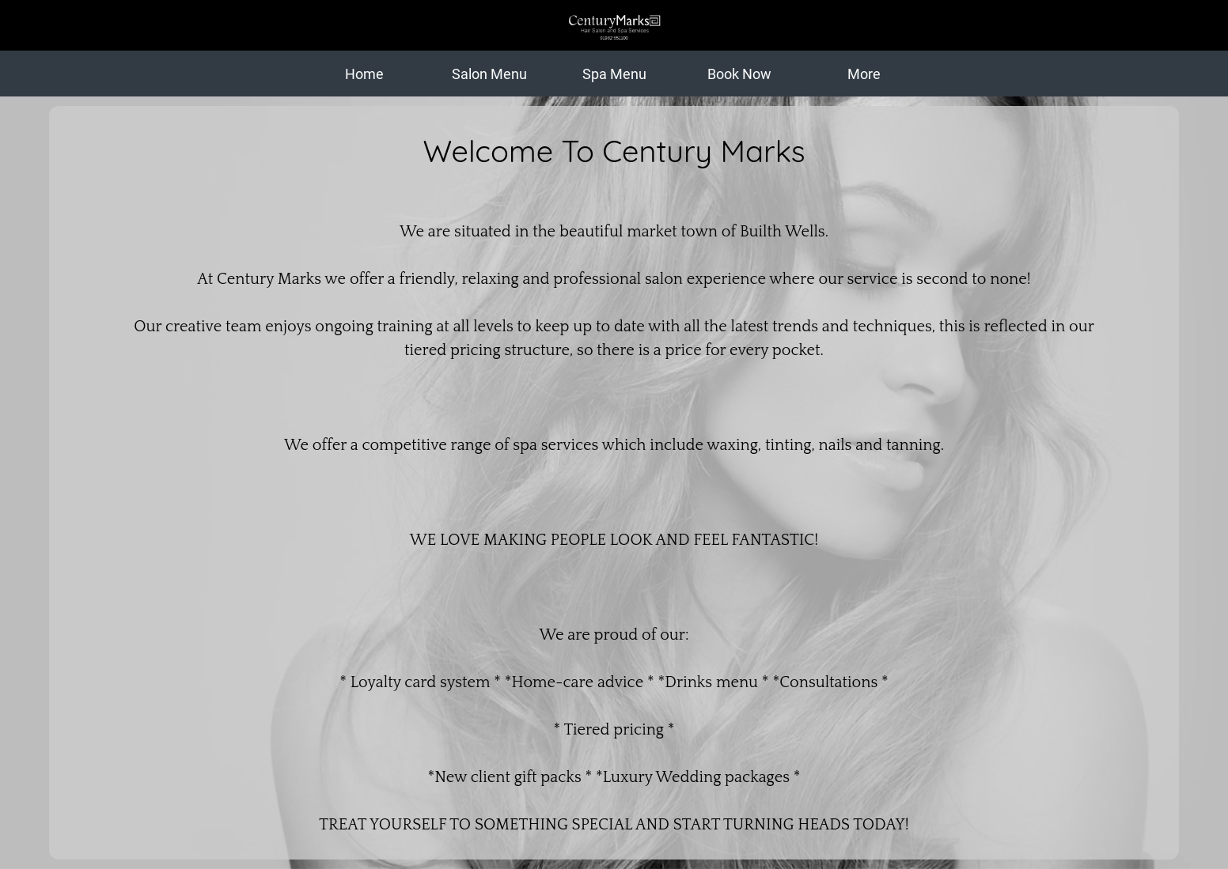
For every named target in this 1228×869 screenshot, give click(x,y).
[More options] (864, 73)
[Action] (1196, 25)
